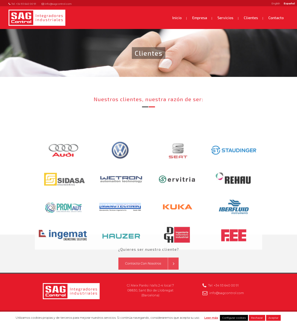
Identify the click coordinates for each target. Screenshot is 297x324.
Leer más (211, 317)
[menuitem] (276, 3)
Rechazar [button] (257, 317)
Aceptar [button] (273, 317)
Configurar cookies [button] (234, 317)
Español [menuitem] (289, 3)
